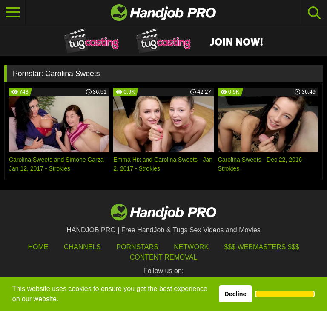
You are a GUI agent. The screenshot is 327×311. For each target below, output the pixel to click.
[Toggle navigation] (13, 13)
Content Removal (164, 257)
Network (191, 247)
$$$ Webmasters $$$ (261, 247)
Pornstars (137, 247)
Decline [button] (235, 294)
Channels (82, 247)
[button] (285, 294)
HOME (38, 247)
